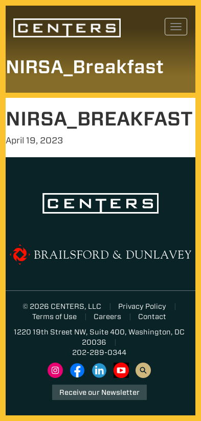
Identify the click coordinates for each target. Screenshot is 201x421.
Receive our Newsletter (99, 392)
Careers (107, 316)
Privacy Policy (142, 306)
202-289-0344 (99, 352)
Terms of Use (54, 316)
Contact (152, 316)
